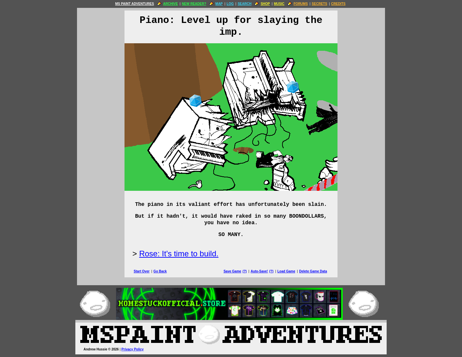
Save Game (232, 271)
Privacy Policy (133, 349)
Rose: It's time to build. (179, 253)
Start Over (141, 271)
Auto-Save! (259, 271)
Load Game (286, 271)
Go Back (160, 271)
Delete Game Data (313, 271)
